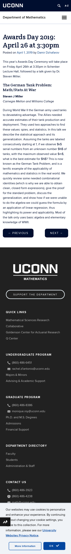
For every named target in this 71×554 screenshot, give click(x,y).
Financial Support (17, 429)
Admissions (13, 423)
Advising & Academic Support (25, 381)
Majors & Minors (16, 375)
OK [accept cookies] (54, 546)
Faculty (11, 454)
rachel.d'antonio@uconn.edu (31, 369)
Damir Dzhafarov (48, 53)
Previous (18, 233)
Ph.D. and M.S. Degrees (21, 417)
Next (56, 233)
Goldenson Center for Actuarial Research (33, 332)
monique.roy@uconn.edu (28, 411)
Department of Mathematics (24, 17)
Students (12, 460)
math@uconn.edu (23, 502)
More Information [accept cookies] (25, 546)
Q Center (12, 338)
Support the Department (35, 294)
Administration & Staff (20, 466)
